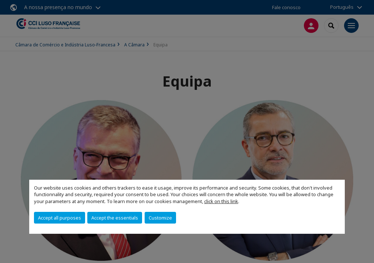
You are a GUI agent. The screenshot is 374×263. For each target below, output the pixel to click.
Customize (160, 217)
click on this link (221, 201)
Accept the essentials (114, 217)
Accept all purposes (59, 217)
